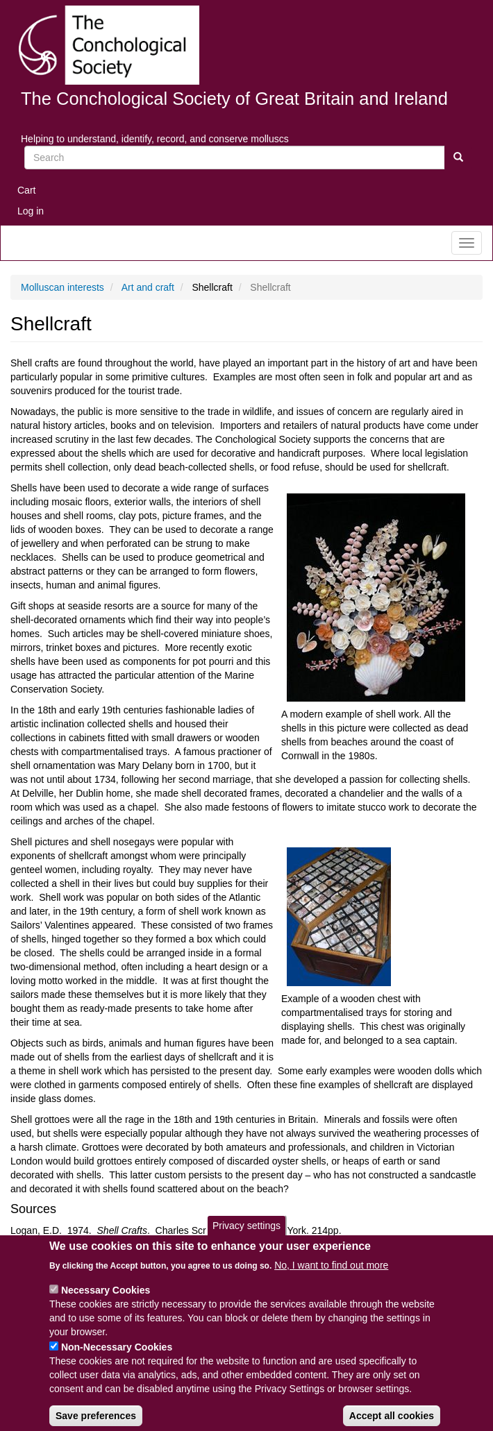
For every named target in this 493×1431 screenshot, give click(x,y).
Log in (30, 211)
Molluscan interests (62, 287)
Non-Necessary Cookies (116, 1360)
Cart (26, 190)
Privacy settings (246, 1239)
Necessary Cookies (105, 1303)
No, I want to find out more (331, 1278)
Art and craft (148, 287)
